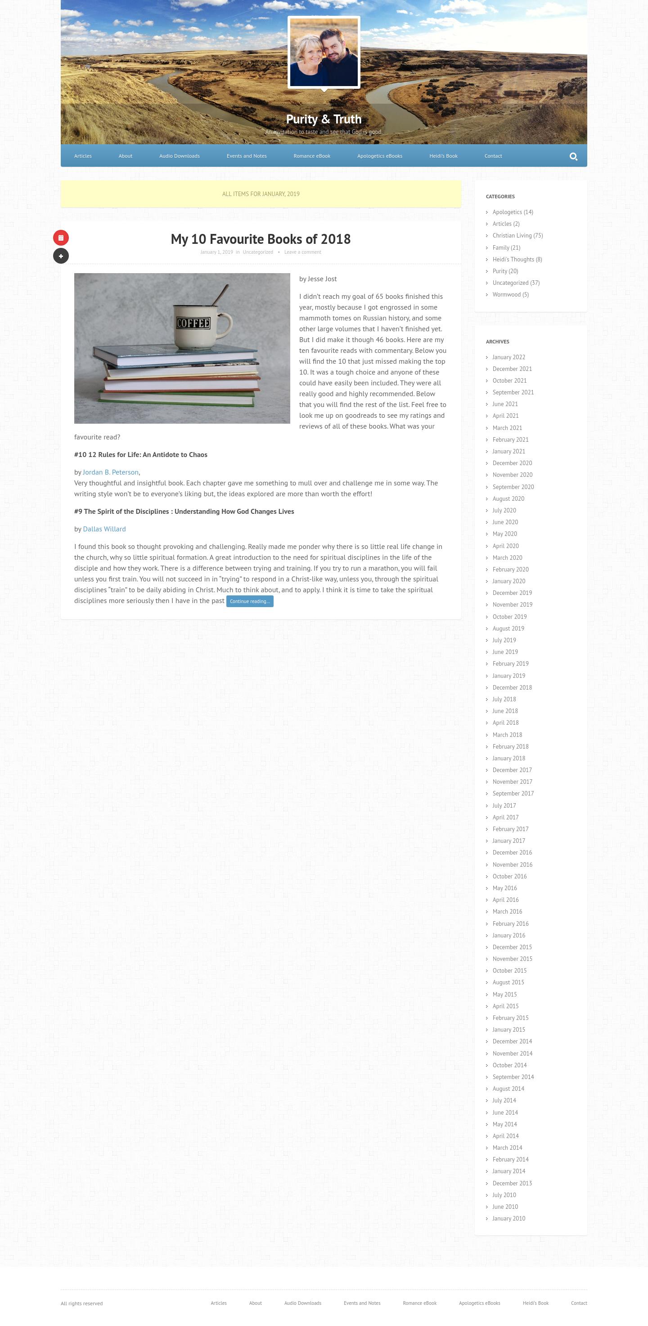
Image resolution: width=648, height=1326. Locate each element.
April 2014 (506, 1136)
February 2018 (511, 746)
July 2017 (504, 805)
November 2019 (513, 604)
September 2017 (513, 793)
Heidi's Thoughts (513, 259)
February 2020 (511, 569)
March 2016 (507, 911)
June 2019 (505, 652)
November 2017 (513, 782)
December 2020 (512, 463)
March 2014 (507, 1148)
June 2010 (505, 1207)
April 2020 (506, 546)
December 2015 (512, 947)
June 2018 (505, 711)
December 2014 (512, 1041)
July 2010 (504, 1195)
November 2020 (513, 475)
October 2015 (510, 970)
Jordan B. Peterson (111, 471)
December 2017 (512, 770)
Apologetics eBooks (379, 155)
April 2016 (506, 900)
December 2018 (512, 687)
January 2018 (509, 758)
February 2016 (511, 924)
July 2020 (504, 510)
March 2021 (507, 428)
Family (501, 247)
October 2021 (510, 380)
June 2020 (505, 522)
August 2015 (508, 982)
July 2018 (504, 699)
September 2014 (513, 1077)
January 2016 (509, 935)
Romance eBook (312, 155)
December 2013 (512, 1183)
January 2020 (509, 581)
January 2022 (509, 357)
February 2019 (511, 664)
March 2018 (507, 735)
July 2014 (504, 1100)
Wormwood (507, 294)
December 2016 (512, 852)
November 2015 (513, 959)
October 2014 (510, 1065)
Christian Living (512, 235)
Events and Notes (247, 155)
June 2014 (505, 1112)
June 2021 (505, 404)
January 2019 (509, 676)
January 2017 (509, 841)
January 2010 (509, 1218)
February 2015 (511, 1018)
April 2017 (506, 817)
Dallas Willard (104, 528)
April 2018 (506, 723)
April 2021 (506, 416)
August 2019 (508, 628)
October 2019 (510, 617)
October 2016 (510, 876)
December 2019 (512, 593)
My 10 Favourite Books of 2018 (261, 238)
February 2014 (511, 1159)
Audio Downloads (179, 155)
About (125, 155)
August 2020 (508, 499)
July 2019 (504, 640)
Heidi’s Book (443, 155)
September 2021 (513, 392)
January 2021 (509, 451)
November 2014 (513, 1053)
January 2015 (509, 1029)
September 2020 (513, 487)
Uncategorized (258, 252)
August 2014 (508, 1089)
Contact (493, 155)
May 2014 (505, 1124)
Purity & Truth (324, 118)
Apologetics (507, 212)
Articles (83, 155)
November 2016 (513, 865)
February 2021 (511, 440)
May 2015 (505, 994)
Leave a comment (302, 252)
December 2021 (512, 369)
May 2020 (505, 534)
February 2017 (511, 829)
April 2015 (506, 1006)
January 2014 (509, 1171)
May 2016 (505, 888)
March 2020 (507, 558)
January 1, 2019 (217, 252)
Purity (500, 271)
